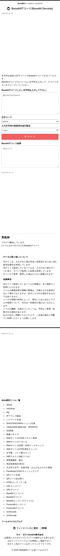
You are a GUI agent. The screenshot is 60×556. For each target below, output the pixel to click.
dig (7, 412)
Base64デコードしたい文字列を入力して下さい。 (24, 90)
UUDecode (11, 515)
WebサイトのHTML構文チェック (21, 449)
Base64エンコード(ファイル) (19, 501)
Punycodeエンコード (16, 504)
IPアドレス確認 (13, 416)
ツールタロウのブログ (11, 521)
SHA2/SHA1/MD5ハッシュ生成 (20, 423)
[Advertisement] (30, 44)
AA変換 (9, 430)
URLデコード (12, 489)
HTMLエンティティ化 (16, 482)
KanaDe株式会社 (35, 534)
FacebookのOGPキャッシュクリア (22, 471)
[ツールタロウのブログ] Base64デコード (20, 245)
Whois (9, 405)
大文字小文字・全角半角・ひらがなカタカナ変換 (29, 467)
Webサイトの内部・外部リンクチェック (25, 445)
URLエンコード (13, 486)
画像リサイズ (12, 434)
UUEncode (11, 512)
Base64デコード (14, 497)
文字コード (6, 117)
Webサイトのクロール (16, 442)
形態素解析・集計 (14, 460)
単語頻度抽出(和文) (15, 464)
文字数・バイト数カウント (18, 453)
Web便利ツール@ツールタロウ (30, 4)
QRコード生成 (13, 475)
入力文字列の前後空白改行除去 (16, 126)
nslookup (10, 408)
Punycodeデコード (15, 508)
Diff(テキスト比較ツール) (17, 456)
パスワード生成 (13, 419)
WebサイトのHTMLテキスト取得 (21, 438)
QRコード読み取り (15, 478)
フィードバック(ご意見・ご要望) (31, 528)
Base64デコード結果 (11, 143)
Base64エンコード (15, 493)
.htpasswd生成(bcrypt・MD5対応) (21, 427)
